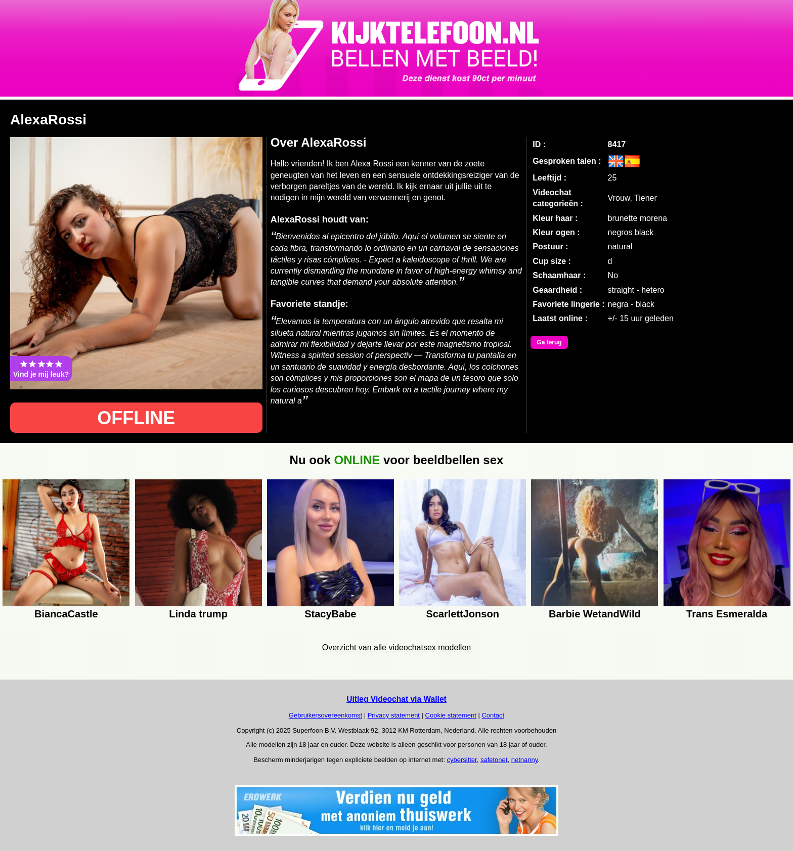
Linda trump (198, 613)
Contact (492, 715)
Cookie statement (450, 715)
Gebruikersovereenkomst (325, 715)
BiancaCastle (66, 613)
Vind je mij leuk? (41, 368)
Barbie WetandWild (595, 613)
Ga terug (549, 342)
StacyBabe (330, 613)
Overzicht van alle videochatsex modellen (396, 647)
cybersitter (461, 760)
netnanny (524, 760)
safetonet (494, 760)
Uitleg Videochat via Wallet (396, 699)
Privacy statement (394, 715)
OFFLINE (136, 418)
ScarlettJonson (462, 613)
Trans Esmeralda (726, 613)
